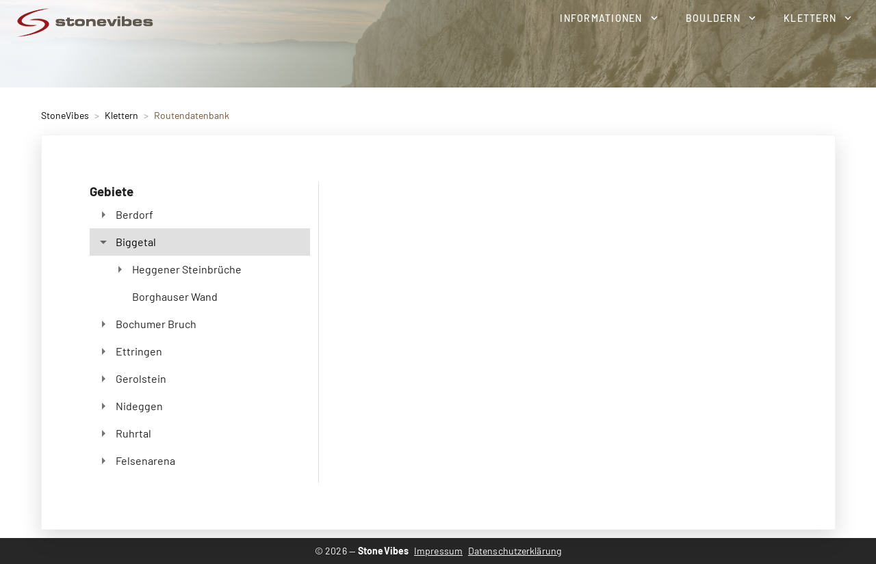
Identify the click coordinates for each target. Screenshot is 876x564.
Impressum (438, 550)
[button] (608, 17)
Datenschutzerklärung (514, 550)
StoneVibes (65, 115)
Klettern (121, 115)
